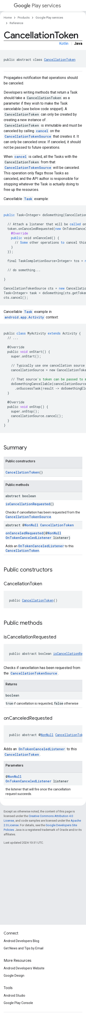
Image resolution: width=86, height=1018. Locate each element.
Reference (16, 23)
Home (8, 17)
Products (24, 17)
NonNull (31, 525)
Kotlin (63, 43)
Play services (37, 6)
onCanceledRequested (24, 533)
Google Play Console (18, 1003)
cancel (42, 131)
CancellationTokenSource (28, 136)
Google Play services (49, 17)
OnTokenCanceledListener (28, 537)
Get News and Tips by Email (23, 948)
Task (28, 199)
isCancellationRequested (28, 504)
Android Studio (14, 995)
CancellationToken (59, 59)
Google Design (14, 975)
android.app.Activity (24, 317)
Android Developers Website (24, 968)
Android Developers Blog (21, 941)
